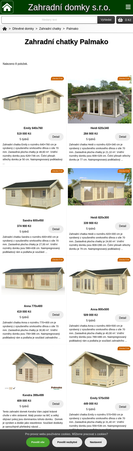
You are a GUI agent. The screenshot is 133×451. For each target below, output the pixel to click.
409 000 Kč (24, 400)
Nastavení (96, 442)
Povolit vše (38, 442)
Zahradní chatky (50, 28)
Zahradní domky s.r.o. (69, 7)
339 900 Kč (91, 223)
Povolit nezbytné (67, 442)
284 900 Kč (91, 133)
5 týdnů (24, 139)
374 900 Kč (24, 226)
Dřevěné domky (23, 28)
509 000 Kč (91, 314)
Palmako (72, 28)
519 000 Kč (24, 133)
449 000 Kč (91, 403)
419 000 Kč (24, 311)
